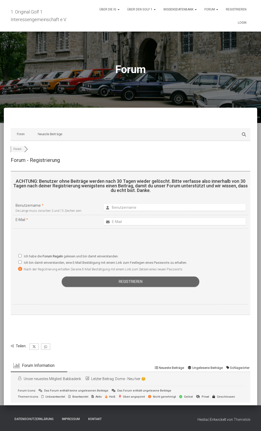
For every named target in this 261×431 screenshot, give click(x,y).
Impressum (71, 419)
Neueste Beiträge (50, 134)
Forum (211, 9)
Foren (21, 134)
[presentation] (130, 242)
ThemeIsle (242, 420)
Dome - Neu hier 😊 (130, 379)
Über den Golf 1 (141, 9)
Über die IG (109, 9)
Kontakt (95, 419)
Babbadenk (72, 379)
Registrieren (236, 9)
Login (242, 22)
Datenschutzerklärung (34, 419)
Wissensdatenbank (180, 9)
